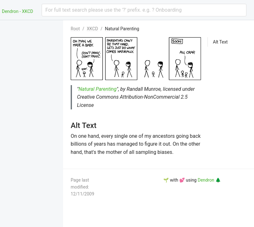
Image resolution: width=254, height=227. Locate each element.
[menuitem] (31, 27)
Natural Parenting (122, 28)
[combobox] (144, 10)
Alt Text (220, 41)
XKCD (92, 28)
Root (75, 28)
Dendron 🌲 (209, 180)
